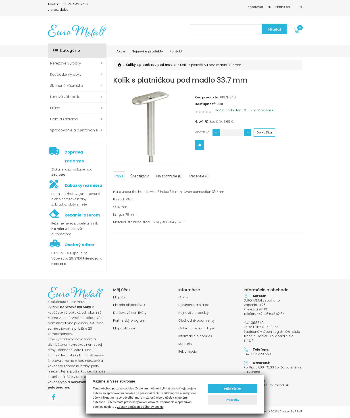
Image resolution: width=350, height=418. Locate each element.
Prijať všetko (232, 388)
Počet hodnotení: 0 (230, 110)
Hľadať (274, 29)
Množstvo (202, 132)
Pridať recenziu (262, 110)
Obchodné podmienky (196, 320)
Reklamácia (187, 352)
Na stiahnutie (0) (169, 176)
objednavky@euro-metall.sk (266, 385)
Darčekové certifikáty (129, 313)
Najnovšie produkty (193, 313)
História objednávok (129, 305)
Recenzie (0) (199, 176)
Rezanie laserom (82, 215)
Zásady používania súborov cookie (140, 406)
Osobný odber (80, 244)
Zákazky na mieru (83, 185)
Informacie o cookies (195, 336)
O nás (183, 297)
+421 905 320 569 (257, 354)
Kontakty (185, 344)
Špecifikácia (139, 176)
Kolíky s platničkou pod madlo (151, 65)
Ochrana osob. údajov (196, 328)
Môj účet (120, 297)
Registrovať (254, 7)
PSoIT (298, 411)
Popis (119, 176)
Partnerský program (129, 320)
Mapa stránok (124, 328)
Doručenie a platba (193, 305)
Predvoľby (232, 399)
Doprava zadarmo (74, 156)
